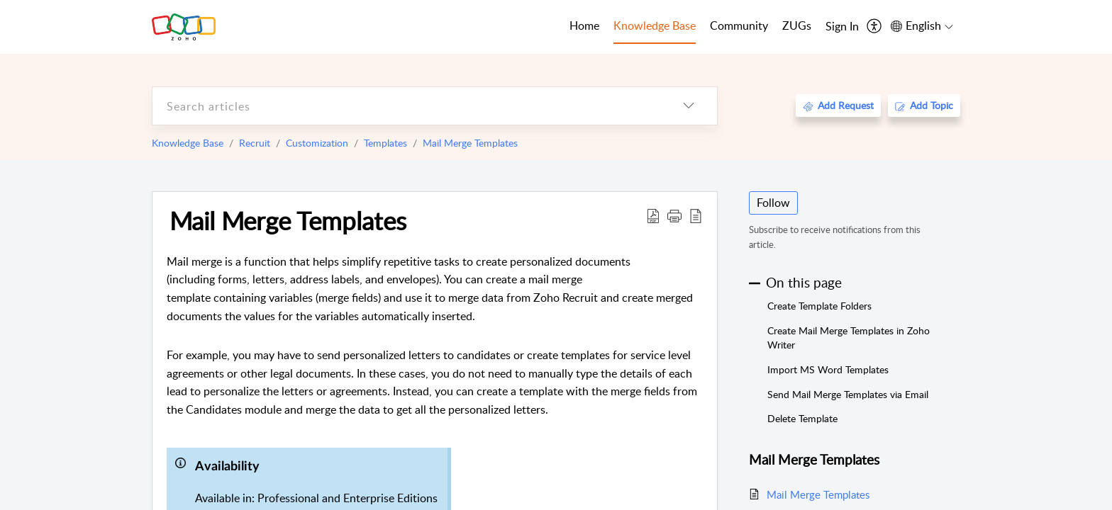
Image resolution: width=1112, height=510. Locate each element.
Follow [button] (773, 202)
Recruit (254, 142)
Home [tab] (584, 25)
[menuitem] (842, 27)
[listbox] (688, 106)
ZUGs (796, 25)
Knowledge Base (187, 142)
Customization (317, 142)
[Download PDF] (653, 215)
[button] (674, 215)
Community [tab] (739, 25)
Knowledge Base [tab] (654, 25)
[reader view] (696, 215)
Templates (385, 142)
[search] (406, 106)
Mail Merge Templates (470, 142)
